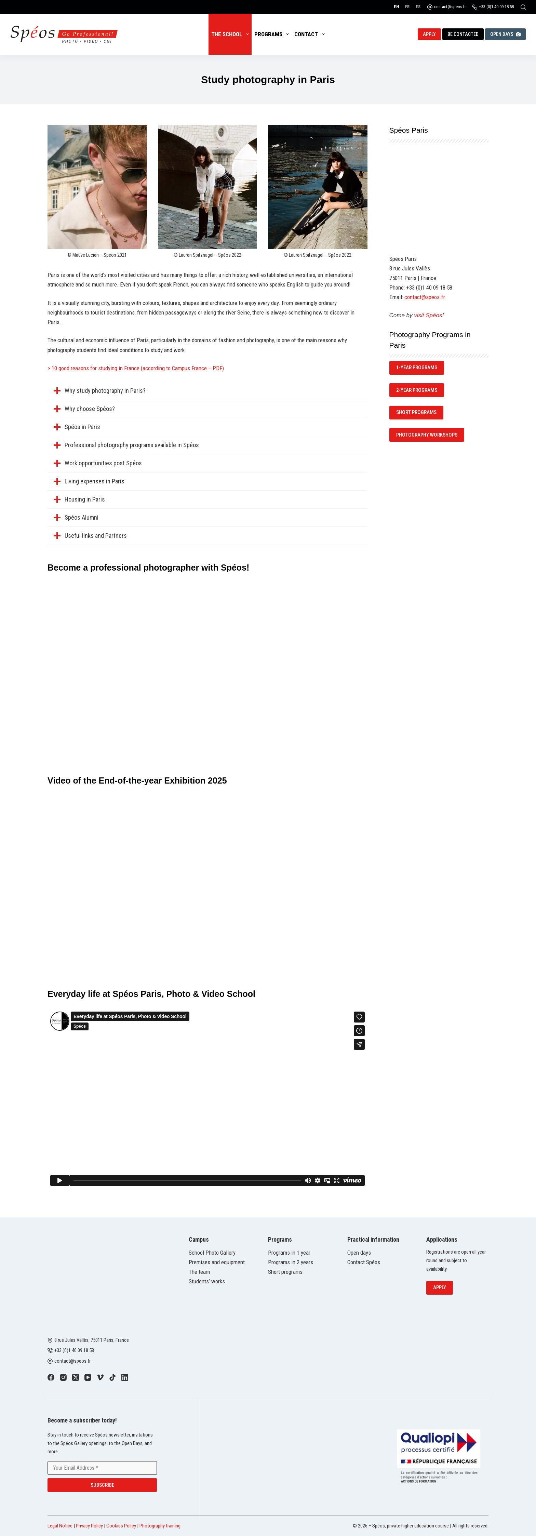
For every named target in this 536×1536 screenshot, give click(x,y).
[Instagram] (63, 1377)
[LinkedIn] (124, 1377)
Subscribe (102, 1485)
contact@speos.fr (450, 6)
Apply (429, 34)
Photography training (159, 1526)
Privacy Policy (89, 1526)
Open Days (505, 34)
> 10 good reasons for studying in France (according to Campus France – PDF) (136, 368)
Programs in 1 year (289, 1252)
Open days (359, 1252)
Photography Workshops (426, 435)
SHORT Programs (416, 412)
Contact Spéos (363, 1262)
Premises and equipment (217, 1262)
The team (199, 1271)
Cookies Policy (121, 1526)
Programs (273, 34)
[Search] (523, 7)
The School (231, 34)
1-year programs (416, 367)
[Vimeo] (100, 1377)
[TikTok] (112, 1377)
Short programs (285, 1271)
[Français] (407, 6)
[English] (396, 6)
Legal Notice (60, 1526)
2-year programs (416, 390)
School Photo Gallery (212, 1252)
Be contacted (463, 34)
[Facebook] (51, 1377)
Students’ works (207, 1281)
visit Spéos (428, 315)
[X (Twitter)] (75, 1377)
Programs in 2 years (290, 1262)
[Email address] (102, 1468)
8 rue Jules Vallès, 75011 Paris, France (91, 1340)
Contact (310, 34)
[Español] (418, 6)
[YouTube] (87, 1377)
